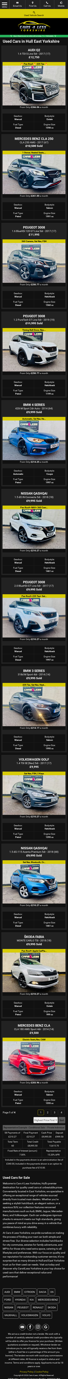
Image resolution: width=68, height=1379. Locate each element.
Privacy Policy (27, 1372)
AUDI (7, 1292)
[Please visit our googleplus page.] (46, 1327)
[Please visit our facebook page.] (30, 1327)
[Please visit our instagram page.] (38, 1327)
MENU (4, 5)
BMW (17, 1292)
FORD (7, 1299)
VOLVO (46, 1315)
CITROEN (29, 1292)
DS (51, 1292)
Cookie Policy (41, 1372)
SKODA (52, 1307)
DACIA (42, 1292)
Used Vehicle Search (34, 14)
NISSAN (8, 1307)
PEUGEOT (23, 1307)
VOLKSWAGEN (29, 1315)
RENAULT (38, 1307)
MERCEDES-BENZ (48, 1299)
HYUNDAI (20, 1299)
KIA (32, 1299)
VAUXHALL (10, 1315)
